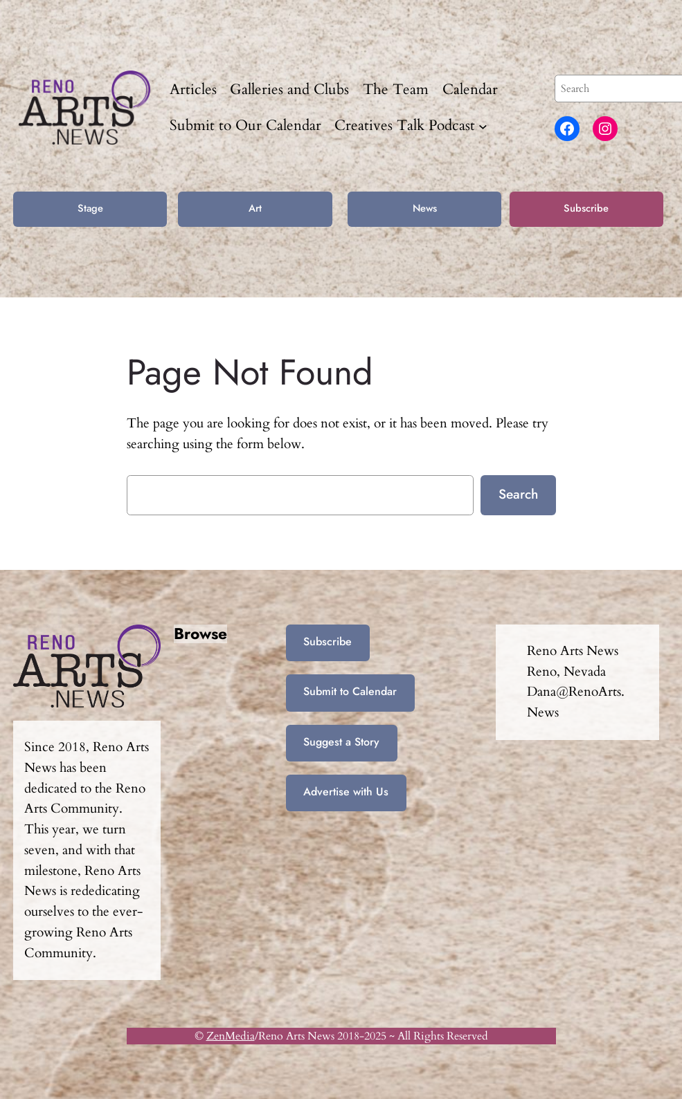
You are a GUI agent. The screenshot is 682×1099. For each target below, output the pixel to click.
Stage (90, 208)
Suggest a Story (341, 742)
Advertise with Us (345, 792)
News (425, 208)
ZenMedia (230, 1036)
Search (518, 494)
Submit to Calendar (350, 691)
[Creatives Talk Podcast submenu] (482, 125)
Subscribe (586, 208)
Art (255, 208)
